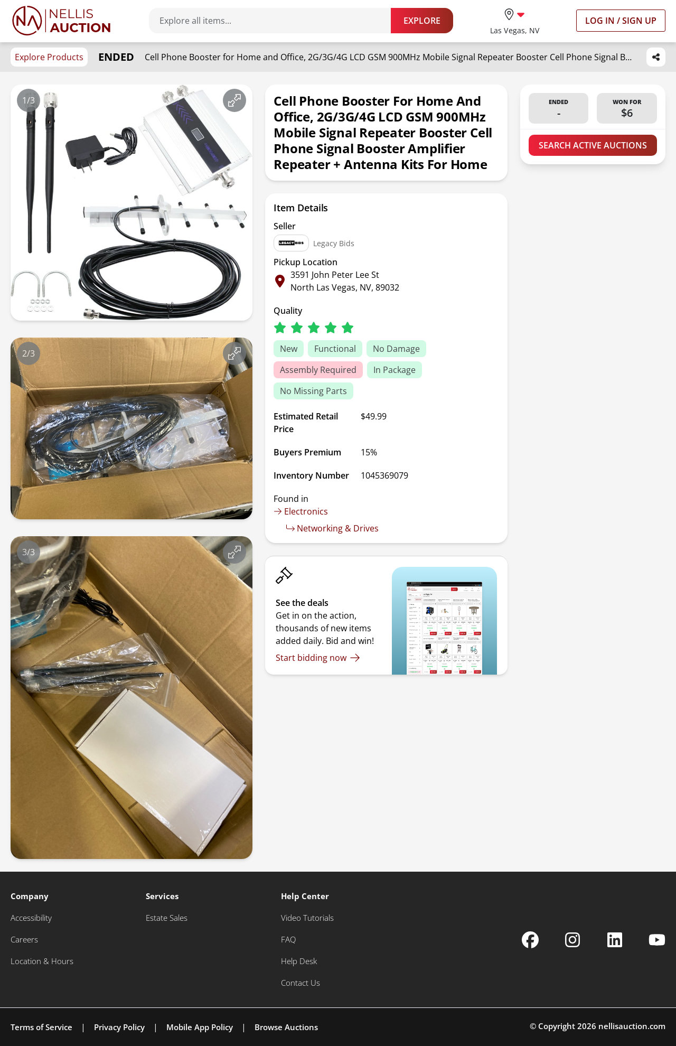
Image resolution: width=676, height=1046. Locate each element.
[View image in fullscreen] (234, 100)
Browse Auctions (286, 1027)
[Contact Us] (300, 982)
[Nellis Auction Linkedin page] (614, 939)
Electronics (301, 511)
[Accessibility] (31, 917)
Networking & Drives (332, 528)
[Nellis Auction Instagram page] (572, 939)
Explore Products (49, 57)
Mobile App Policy (199, 1027)
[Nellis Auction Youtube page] (657, 939)
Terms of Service (41, 1027)
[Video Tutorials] (307, 917)
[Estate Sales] (166, 917)
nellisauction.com (631, 1026)
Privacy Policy (119, 1027)
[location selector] (514, 20)
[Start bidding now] (318, 657)
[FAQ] (288, 939)
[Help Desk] (299, 961)
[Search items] (275, 20)
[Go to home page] (61, 20)
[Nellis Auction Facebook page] (530, 939)
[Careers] (24, 939)
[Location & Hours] (42, 961)
